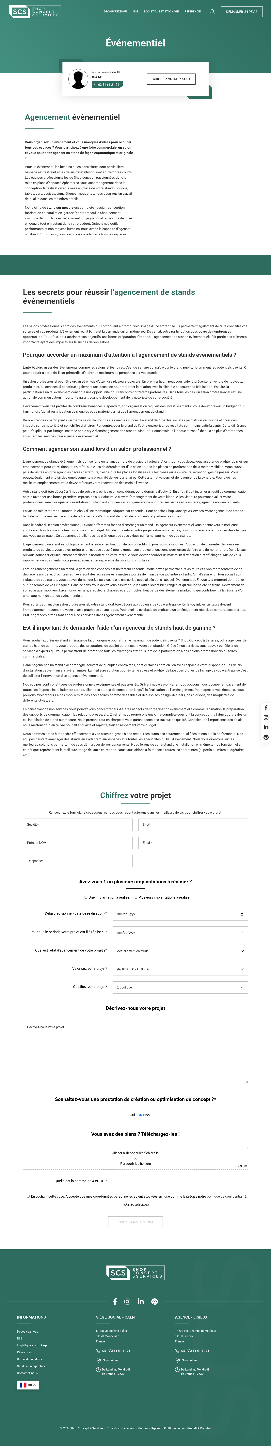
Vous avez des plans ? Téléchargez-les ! (135, 1134)
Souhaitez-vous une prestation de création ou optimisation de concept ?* (135, 1099)
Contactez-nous (27, 1373)
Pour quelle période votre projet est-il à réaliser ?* (68, 932)
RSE (135, 11)
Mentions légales (149, 1428)
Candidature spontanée (32, 1366)
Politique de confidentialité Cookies (187, 1428)
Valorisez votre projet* (89, 968)
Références (193, 11)
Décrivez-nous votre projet (135, 1008)
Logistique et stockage (161, 11)
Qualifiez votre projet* (90, 987)
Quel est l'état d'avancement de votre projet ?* (71, 950)
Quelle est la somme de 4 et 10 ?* (81, 1181)
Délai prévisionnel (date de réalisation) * (76, 913)
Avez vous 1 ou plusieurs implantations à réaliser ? (135, 882)
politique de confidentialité (226, 1196)
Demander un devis (241, 12)
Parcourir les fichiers (135, 1164)
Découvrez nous (115, 11)
